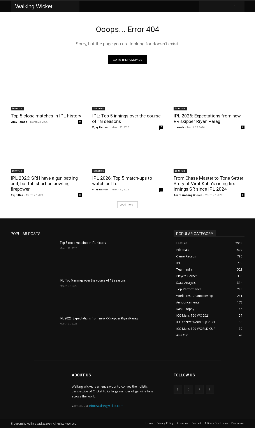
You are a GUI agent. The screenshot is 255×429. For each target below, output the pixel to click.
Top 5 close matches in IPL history (46, 117)
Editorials (17, 109)
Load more (127, 206)
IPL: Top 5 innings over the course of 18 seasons (93, 282)
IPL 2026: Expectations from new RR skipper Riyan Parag (207, 120)
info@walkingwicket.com (106, 407)
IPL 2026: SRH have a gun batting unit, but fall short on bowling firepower (44, 185)
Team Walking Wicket (188, 196)
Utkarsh (179, 128)
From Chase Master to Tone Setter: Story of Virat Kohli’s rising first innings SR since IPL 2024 (209, 185)
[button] (234, 6)
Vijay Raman (19, 123)
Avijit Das (17, 196)
